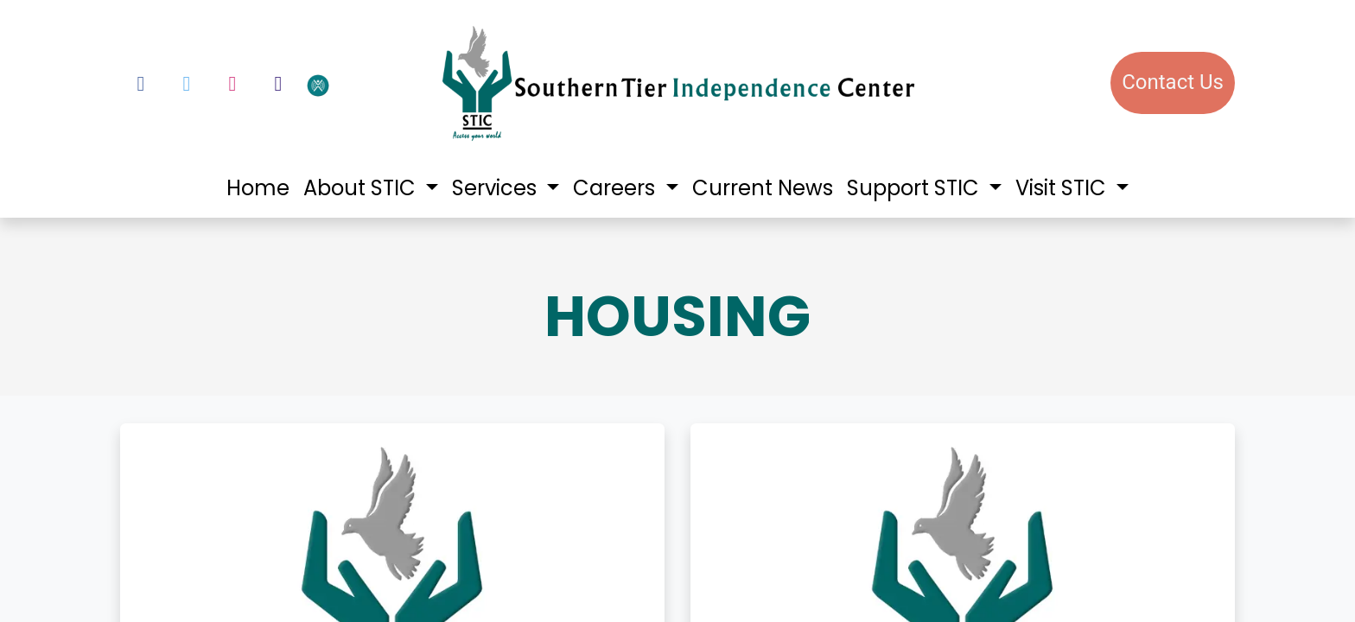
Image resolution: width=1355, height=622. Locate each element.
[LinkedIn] (278, 84)
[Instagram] (232, 84)
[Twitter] (186, 84)
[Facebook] (141, 84)
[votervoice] (362, 84)
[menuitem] (257, 188)
